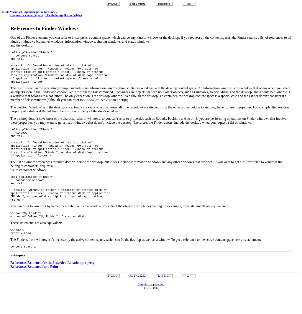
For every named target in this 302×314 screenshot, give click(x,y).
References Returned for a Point (34, 287)
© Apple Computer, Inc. (150, 305)
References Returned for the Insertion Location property (52, 283)
